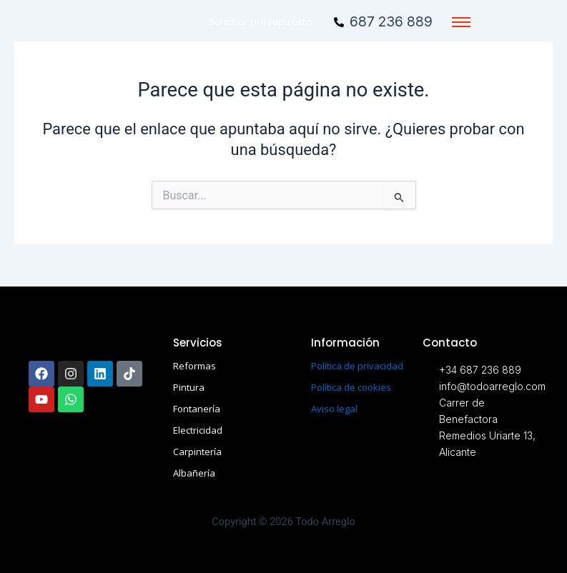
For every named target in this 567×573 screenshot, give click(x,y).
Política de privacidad (357, 365)
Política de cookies (351, 387)
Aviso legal (334, 408)
